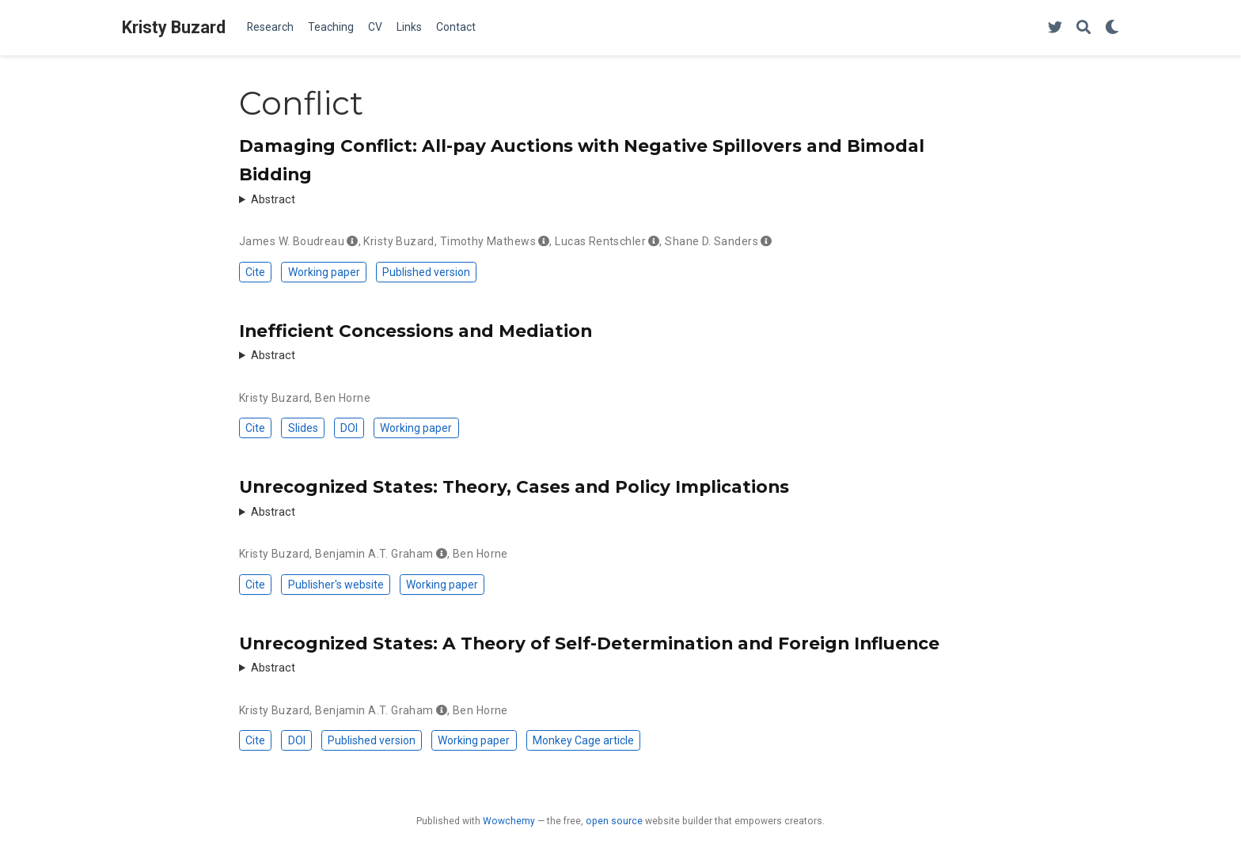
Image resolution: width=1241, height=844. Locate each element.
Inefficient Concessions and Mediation (415, 330)
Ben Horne (342, 398)
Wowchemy (509, 821)
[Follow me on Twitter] (1055, 28)
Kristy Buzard (174, 27)
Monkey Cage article (583, 740)
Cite (255, 272)
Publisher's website (336, 584)
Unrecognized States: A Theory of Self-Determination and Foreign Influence (589, 643)
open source (614, 821)
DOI (349, 428)
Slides (303, 428)
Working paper (324, 272)
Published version (426, 272)
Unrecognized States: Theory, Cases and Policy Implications (514, 486)
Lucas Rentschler (600, 241)
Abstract (273, 199)
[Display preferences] (1112, 28)
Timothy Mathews (488, 241)
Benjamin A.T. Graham (374, 553)
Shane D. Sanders (711, 241)
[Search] (1083, 28)
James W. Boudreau (291, 241)
